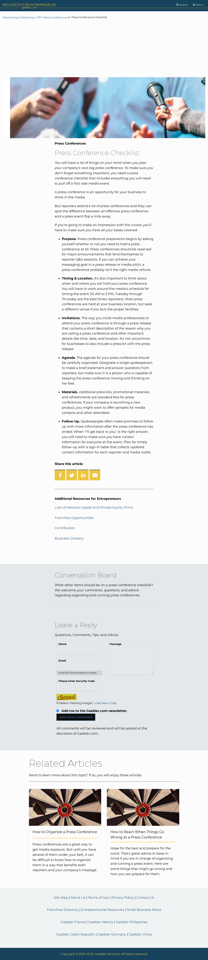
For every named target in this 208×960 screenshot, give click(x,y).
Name (62, 644)
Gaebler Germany (112, 934)
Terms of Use (98, 898)
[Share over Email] (95, 475)
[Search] (182, 4)
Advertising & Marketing (18, 17)
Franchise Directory (62, 910)
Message (116, 644)
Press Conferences (56, 17)
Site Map (61, 898)
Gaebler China (140, 934)
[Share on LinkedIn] (83, 475)
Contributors (65, 528)
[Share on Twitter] (71, 475)
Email (62, 660)
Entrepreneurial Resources (102, 910)
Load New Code (105, 703)
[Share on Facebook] (60, 475)
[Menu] (198, 4)
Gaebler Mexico (100, 922)
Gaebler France (73, 922)
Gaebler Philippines (131, 922)
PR (39, 17)
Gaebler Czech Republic (75, 934)
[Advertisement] (104, 49)
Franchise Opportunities (74, 518)
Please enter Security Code (76, 681)
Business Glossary (69, 538)
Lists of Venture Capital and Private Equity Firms (94, 507)
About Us (78, 898)
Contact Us (145, 898)
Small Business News (144, 910)
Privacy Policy (123, 898)
